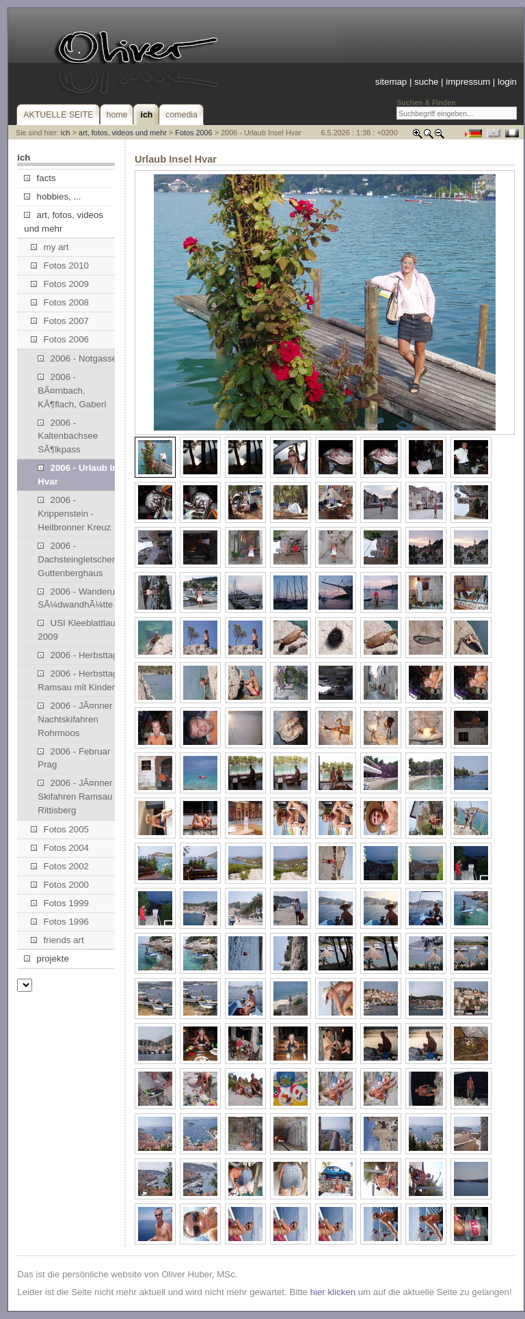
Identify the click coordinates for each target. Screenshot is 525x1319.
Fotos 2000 (60, 885)
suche (426, 82)
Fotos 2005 (60, 829)
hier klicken (332, 1292)
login (507, 82)
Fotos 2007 (60, 321)
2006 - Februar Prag (74, 758)
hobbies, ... (52, 196)
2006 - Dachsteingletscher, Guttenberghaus (77, 559)
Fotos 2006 (193, 132)
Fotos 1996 (60, 921)
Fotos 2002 (60, 866)
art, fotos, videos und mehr (123, 132)
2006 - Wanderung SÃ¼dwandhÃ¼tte (81, 598)
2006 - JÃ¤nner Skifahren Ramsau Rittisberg (75, 796)
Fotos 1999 (60, 903)
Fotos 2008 (60, 302)
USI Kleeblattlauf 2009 (78, 630)
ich (65, 132)
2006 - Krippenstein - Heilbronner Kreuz (74, 513)
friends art (57, 940)
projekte (46, 958)
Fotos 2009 (60, 284)
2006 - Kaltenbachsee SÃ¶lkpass (68, 436)
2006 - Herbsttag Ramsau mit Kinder (78, 680)
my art (49, 247)
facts (39, 178)
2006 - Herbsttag (78, 655)
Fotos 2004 (60, 848)
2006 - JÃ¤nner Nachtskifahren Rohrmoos (75, 719)
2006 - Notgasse (77, 358)
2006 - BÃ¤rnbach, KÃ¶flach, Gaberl (72, 390)
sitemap (391, 82)
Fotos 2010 (60, 265)
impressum (468, 82)
